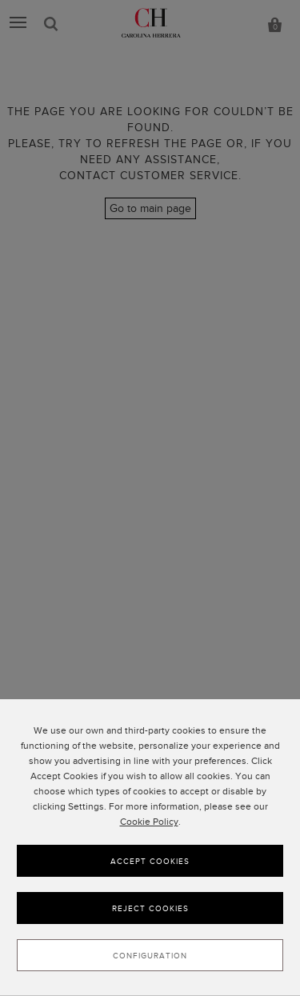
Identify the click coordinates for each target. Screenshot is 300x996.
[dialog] (150, 847)
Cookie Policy (149, 821)
